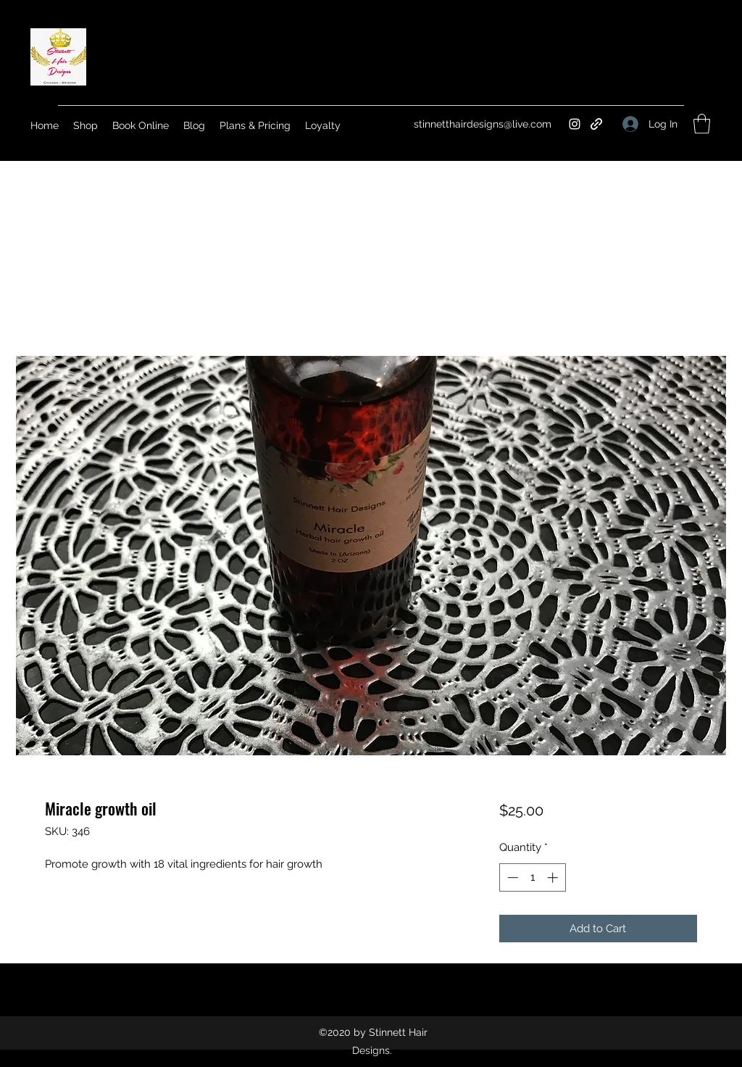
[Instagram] (574, 124)
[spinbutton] (532, 877)
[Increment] (554, 877)
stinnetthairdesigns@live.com (482, 124)
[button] (701, 123)
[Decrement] (511, 877)
